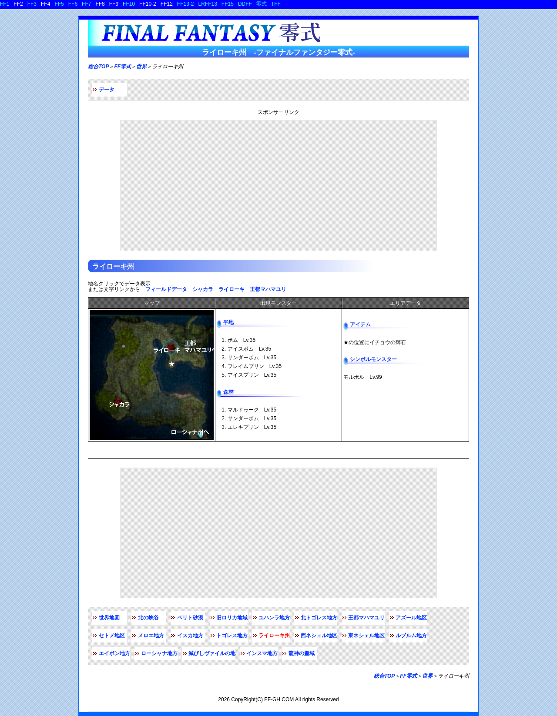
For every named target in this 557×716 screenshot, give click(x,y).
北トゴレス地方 (319, 618)
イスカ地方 (190, 635)
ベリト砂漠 (190, 618)
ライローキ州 (113, 266)
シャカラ (202, 289)
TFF (276, 4)
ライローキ (231, 289)
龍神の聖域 (302, 653)
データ (106, 90)
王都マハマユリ (268, 289)
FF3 (32, 4)
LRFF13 (207, 4)
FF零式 (122, 67)
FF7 (86, 4)
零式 (261, 4)
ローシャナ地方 (159, 653)
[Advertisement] (278, 185)
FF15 (227, 4)
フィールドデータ (166, 289)
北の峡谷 (148, 618)
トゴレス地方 (232, 635)
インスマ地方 (262, 653)
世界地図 (109, 618)
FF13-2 (185, 4)
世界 (141, 67)
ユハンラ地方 (274, 618)
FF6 (72, 4)
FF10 (129, 4)
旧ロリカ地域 (232, 618)
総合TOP (98, 67)
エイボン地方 (114, 653)
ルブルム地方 (411, 635)
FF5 (59, 4)
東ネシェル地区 (366, 635)
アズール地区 (411, 618)
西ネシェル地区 (319, 635)
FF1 (4, 4)
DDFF (245, 4)
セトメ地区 (112, 635)
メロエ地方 (151, 635)
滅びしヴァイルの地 (211, 653)
